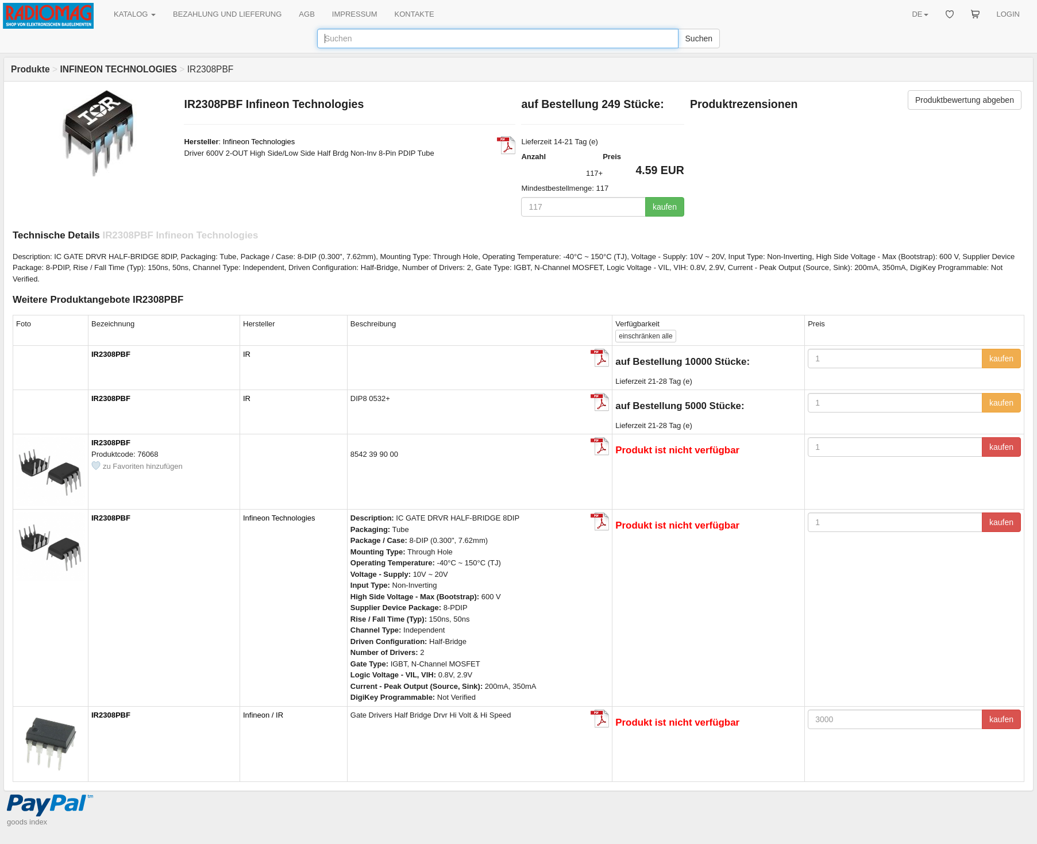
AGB (306, 14)
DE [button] (920, 14)
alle (645, 336)
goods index (27, 822)
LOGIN (1008, 14)
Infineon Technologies (259, 141)
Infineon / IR (263, 715)
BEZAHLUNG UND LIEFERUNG (227, 14)
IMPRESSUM (354, 14)
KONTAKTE (414, 14)
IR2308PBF (110, 354)
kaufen (665, 206)
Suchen (698, 38)
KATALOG (135, 14)
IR (246, 354)
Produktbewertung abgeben (964, 100)
